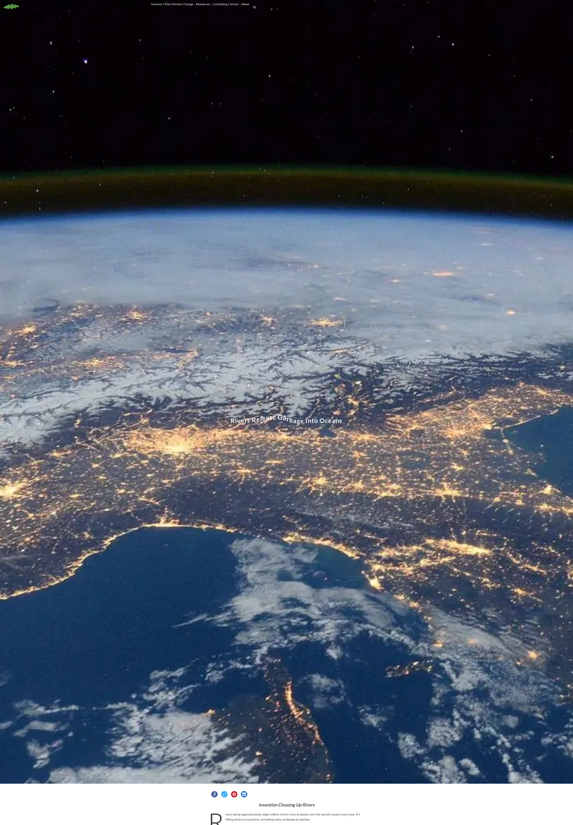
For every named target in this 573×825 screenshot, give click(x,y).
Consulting (242, 7)
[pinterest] (234, 794)
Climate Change (192, 7)
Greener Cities (164, 7)
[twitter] (224, 794)
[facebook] (214, 794)
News (280, 7)
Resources (219, 7)
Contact (262, 7)
